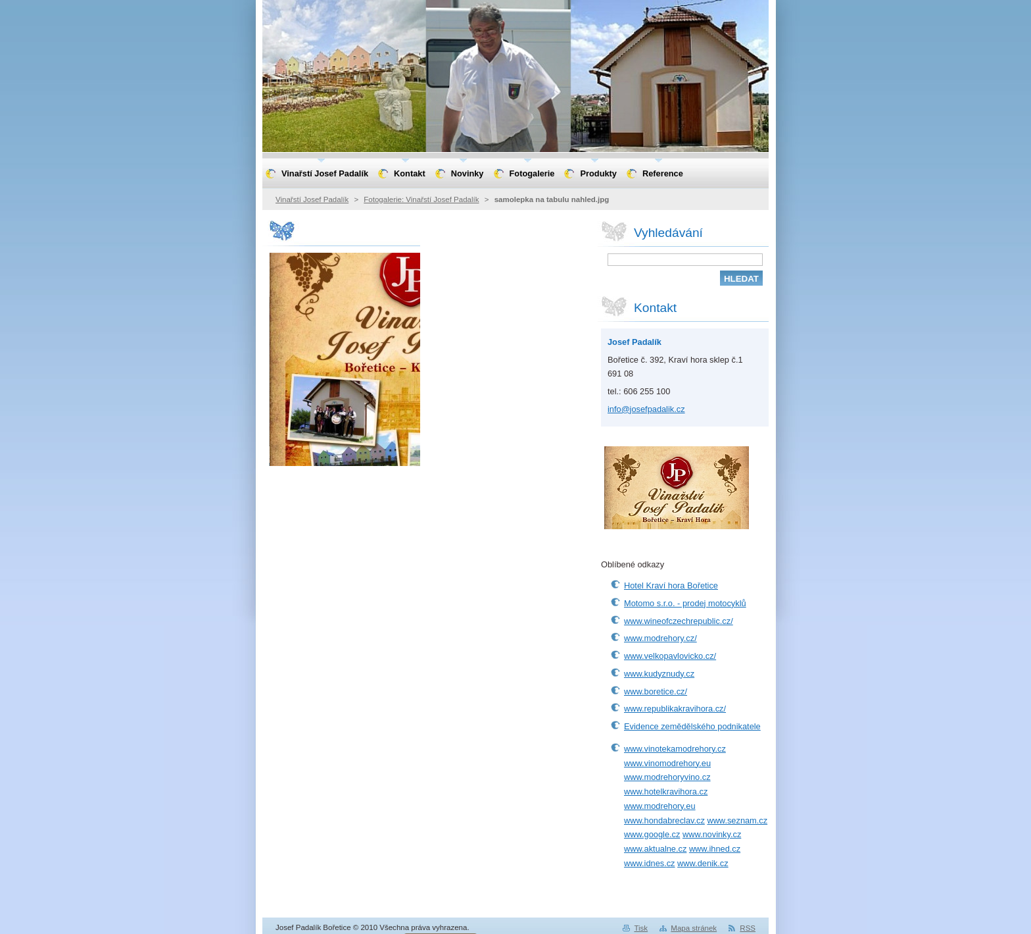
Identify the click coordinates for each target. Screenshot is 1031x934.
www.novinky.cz (712, 834)
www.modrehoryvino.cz (667, 777)
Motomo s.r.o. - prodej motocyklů (685, 603)
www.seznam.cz (737, 820)
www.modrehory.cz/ (660, 638)
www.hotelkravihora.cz (665, 791)
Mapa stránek (694, 928)
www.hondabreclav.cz (664, 820)
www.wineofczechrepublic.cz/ (678, 621)
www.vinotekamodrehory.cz (675, 749)
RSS (747, 928)
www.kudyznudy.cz (659, 674)
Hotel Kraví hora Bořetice (671, 585)
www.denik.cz (703, 863)
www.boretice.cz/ (655, 691)
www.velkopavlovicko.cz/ (670, 656)
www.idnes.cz (649, 863)
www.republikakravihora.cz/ (675, 708)
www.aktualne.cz (655, 849)
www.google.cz (652, 834)
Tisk (641, 928)
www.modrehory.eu (660, 806)
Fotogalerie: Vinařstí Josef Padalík (421, 199)
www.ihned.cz (714, 849)
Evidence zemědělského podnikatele (692, 726)
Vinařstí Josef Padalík (312, 199)
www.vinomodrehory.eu (667, 763)
